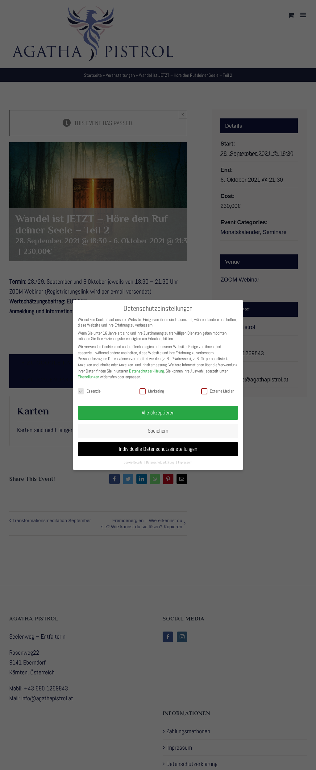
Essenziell (90, 387)
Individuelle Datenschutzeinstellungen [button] (158, 444)
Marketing (151, 387)
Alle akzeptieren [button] (158, 408)
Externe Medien (217, 387)
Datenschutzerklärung (146, 366)
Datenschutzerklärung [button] (160, 458)
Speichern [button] (158, 426)
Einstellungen (88, 373)
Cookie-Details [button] (133, 458)
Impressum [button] (185, 458)
